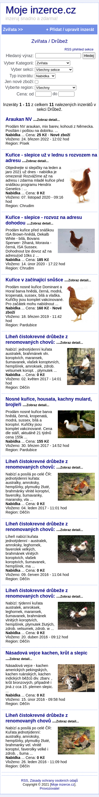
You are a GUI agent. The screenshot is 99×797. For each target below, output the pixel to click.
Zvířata (39, 41)
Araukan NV (19, 119)
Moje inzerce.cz (41, 10)
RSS (24, 780)
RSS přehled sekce (78, 49)
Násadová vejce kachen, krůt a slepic (46, 653)
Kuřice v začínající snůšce (35, 279)
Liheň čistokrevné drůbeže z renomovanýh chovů (37, 718)
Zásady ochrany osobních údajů (54, 780)
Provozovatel (49, 788)
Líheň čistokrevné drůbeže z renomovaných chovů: (37, 339)
